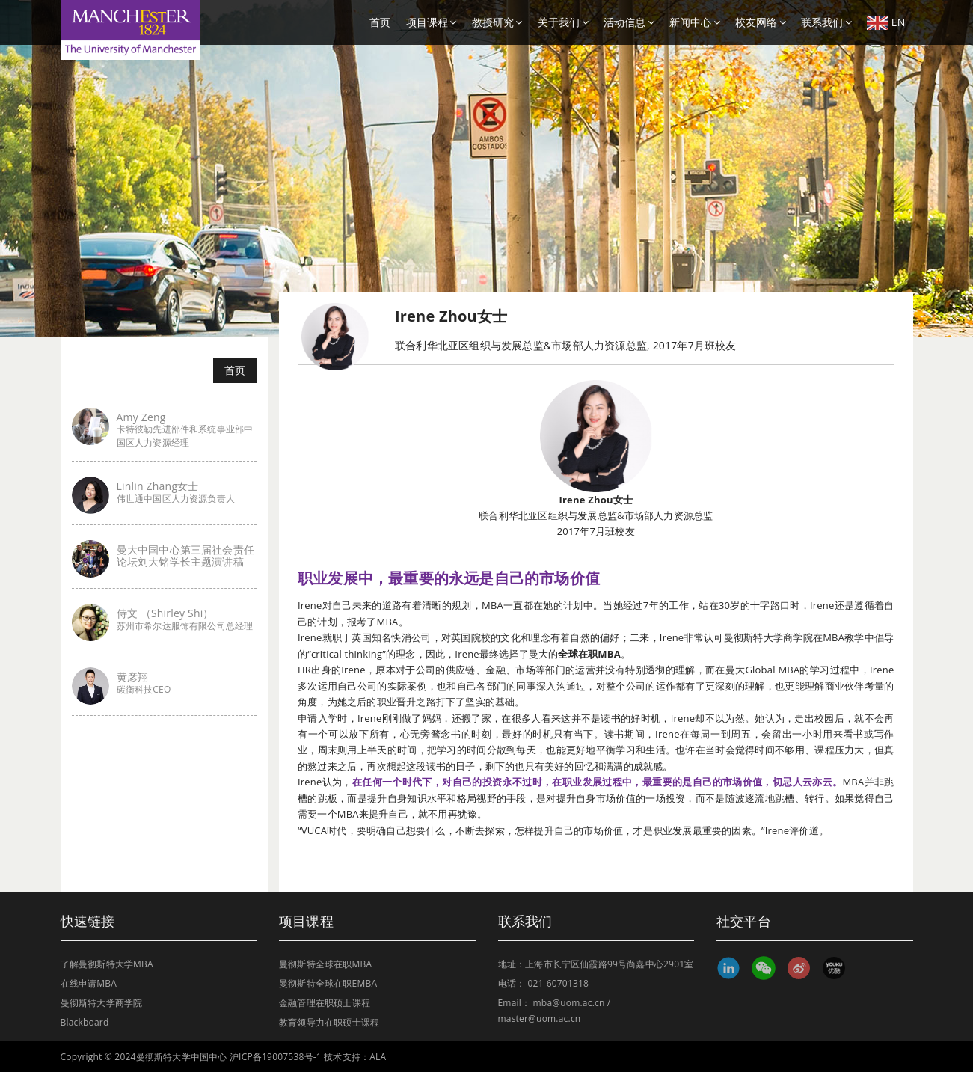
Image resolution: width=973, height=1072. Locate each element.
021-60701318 (558, 983)
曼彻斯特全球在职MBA (325, 964)
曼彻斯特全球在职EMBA (328, 983)
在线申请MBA (89, 983)
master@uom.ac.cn (539, 1018)
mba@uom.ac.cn (569, 1002)
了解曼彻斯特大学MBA (107, 964)
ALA (377, 1056)
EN (886, 22)
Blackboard (85, 1022)
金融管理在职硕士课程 (324, 1002)
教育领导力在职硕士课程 (329, 1022)
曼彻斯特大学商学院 (102, 1002)
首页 (379, 22)
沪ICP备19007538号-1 (276, 1056)
